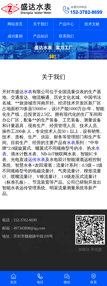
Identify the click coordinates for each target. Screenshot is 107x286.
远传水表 (36, 159)
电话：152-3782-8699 (19, 220)
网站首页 (15, 24)
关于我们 (40, 24)
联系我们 (66, 36)
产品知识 (40, 36)
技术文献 (91, 24)
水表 (28, 91)
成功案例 (15, 36)
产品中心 (66, 24)
